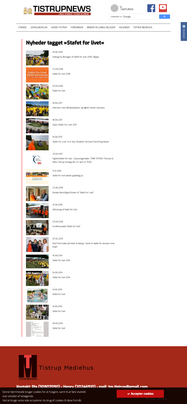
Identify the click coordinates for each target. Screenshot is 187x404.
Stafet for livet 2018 (61, 74)
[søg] (133, 16)
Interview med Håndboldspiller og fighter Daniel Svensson (78, 107)
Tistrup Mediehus (142, 27)
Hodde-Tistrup (59, 27)
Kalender (124, 27)
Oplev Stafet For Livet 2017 (64, 124)
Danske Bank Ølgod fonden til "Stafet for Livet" (72, 192)
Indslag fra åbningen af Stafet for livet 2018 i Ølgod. (75, 57)
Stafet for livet (58, 90)
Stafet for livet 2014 (61, 260)
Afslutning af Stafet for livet (64, 209)
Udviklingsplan (38, 27)
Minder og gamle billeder (101, 27)
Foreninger (77, 27)
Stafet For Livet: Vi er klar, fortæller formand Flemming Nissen (80, 141)
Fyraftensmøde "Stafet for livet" (66, 226)
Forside (22, 27)
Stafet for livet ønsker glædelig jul (67, 175)
